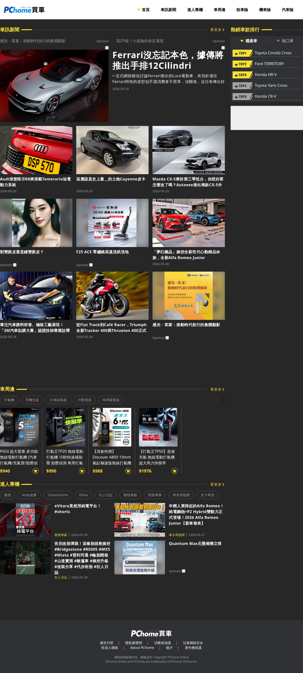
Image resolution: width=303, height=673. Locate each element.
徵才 (169, 647)
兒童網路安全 (193, 642)
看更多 (216, 29)
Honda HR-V (266, 74)
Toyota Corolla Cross (273, 53)
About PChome (142, 647)
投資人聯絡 (109, 647)
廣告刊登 (106, 642)
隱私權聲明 (133, 642)
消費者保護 (162, 642)
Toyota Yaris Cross (271, 85)
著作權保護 (193, 647)
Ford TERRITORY (269, 64)
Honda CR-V (265, 96)
